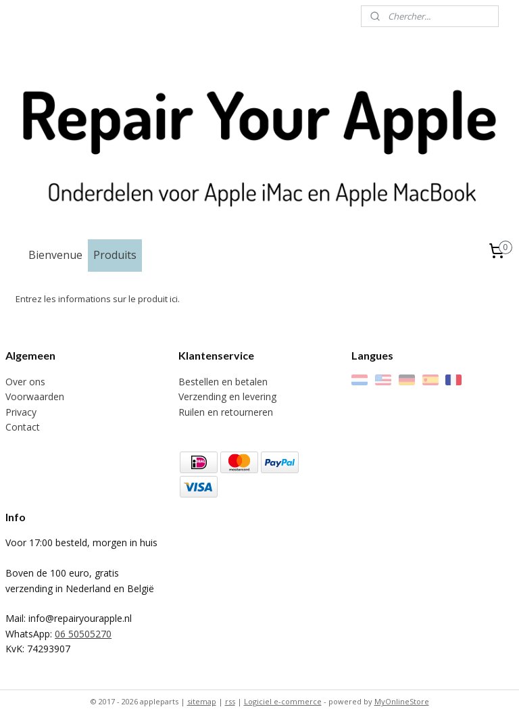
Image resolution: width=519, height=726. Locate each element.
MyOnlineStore (401, 701)
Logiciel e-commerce (283, 701)
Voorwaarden (34, 396)
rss (230, 701)
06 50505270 (83, 633)
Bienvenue (55, 254)
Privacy (20, 412)
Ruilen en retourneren (225, 412)
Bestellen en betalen (223, 381)
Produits (115, 254)
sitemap (201, 701)
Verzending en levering (227, 396)
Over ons (25, 381)
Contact (22, 426)
